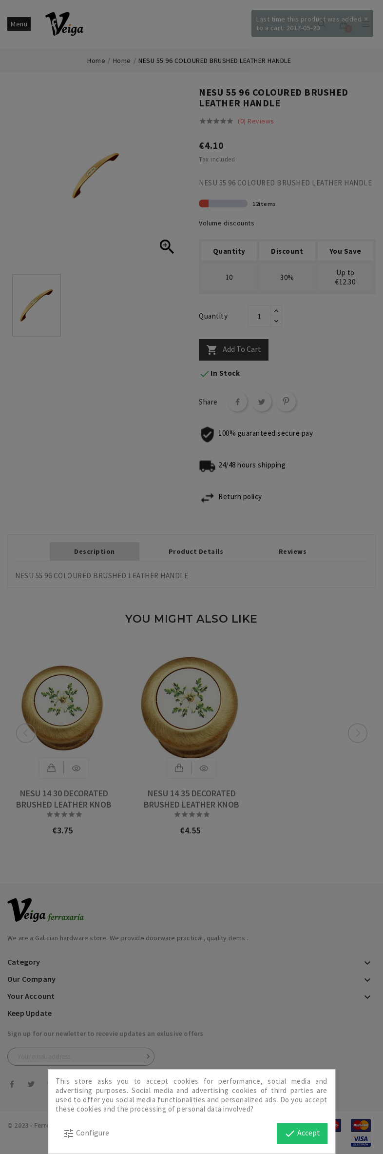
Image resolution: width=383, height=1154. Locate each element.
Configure (86, 1133)
